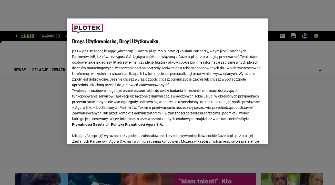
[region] (167, 81)
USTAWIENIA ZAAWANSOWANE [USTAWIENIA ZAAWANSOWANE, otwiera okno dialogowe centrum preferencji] (106, 134)
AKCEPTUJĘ (245, 134)
